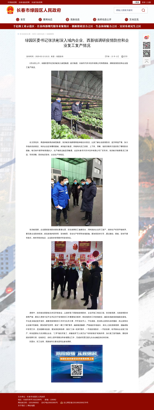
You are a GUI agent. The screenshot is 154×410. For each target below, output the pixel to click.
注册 (149, 2)
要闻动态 (47, 19)
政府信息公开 (104, 19)
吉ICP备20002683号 (49, 403)
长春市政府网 (37, 2)
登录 (144, 2)
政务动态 (41, 34)
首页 (23, 19)
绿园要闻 (50, 34)
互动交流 (134, 19)
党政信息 (75, 19)
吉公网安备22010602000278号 (76, 403)
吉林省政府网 (24, 2)
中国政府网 (12, 2)
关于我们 (21, 405)
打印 (125, 56)
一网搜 (136, 2)
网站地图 (31, 405)
